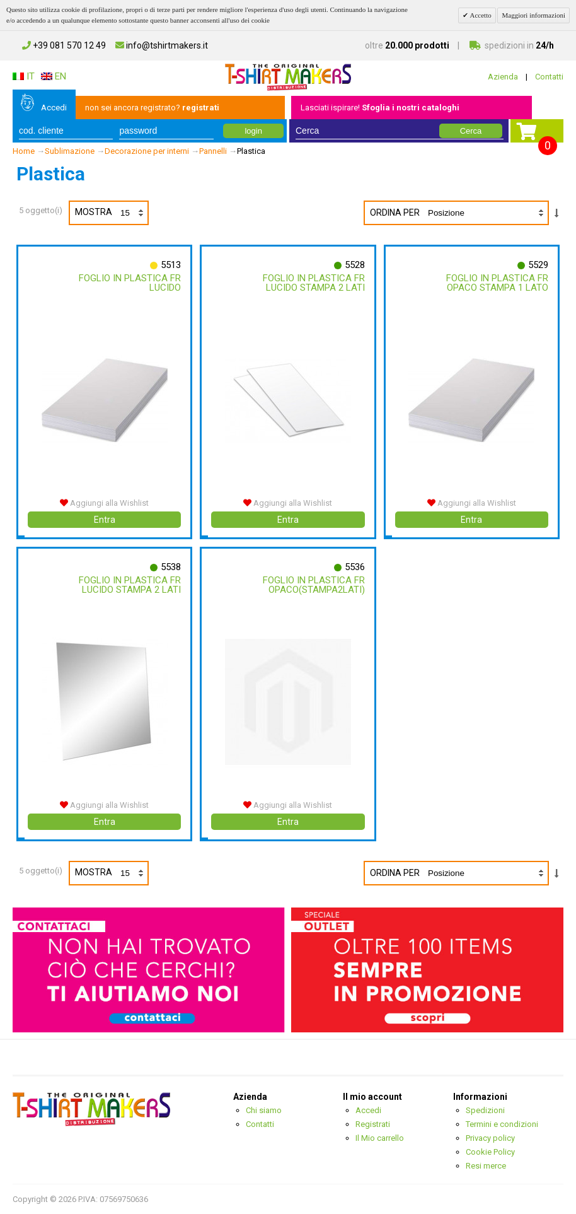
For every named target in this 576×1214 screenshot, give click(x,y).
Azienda (503, 76)
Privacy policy (490, 1138)
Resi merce (486, 1165)
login (253, 131)
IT (24, 76)
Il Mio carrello (379, 1138)
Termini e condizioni (502, 1124)
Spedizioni (485, 1110)
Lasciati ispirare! (380, 107)
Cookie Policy (490, 1152)
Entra (104, 520)
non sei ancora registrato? (152, 107)
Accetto (479, 15)
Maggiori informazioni (533, 15)
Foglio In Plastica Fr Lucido (130, 282)
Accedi (54, 107)
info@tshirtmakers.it (161, 45)
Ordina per (395, 212)
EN (53, 76)
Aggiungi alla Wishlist (104, 503)
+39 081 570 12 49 (64, 45)
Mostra (111, 213)
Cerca (471, 131)
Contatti (549, 76)
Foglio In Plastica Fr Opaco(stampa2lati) (314, 585)
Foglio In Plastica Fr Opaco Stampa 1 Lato (497, 282)
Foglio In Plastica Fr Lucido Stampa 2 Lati (314, 282)
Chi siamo (264, 1110)
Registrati (372, 1124)
